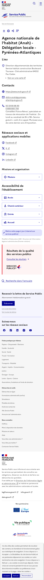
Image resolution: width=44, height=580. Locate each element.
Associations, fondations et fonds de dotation (17, 382)
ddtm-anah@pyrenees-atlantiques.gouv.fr (16, 99)
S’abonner (8, 303)
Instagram (11, 154)
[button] (17, 31)
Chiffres (4, 424)
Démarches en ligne (8, 392)
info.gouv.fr (27, 492)
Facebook (11, 142)
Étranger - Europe (8, 375)
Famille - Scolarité (8, 348)
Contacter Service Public (10, 447)
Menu (41, 5)
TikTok (10, 330)
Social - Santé (6, 352)
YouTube (30, 330)
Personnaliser (26, 576)
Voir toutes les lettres (9, 312)
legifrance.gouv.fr (10, 492)
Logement (5, 360)
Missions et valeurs (8, 431)
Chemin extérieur (13, 205)
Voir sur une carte (17, 77)
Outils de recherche (8, 407)
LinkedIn (11, 159)
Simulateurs (6, 399)
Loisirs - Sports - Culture (10, 378)
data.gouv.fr (8, 497)
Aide (3, 435)
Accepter (6, 576)
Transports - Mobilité (9, 363)
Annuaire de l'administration (11, 414)
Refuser (16, 576)
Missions (9, 177)
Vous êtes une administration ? (12, 439)
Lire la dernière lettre (9, 309)
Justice (4, 371)
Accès (8, 197)
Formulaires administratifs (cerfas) (13, 395)
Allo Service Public (8, 411)
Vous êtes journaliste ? (9, 443)
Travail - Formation (8, 356)
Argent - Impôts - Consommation (13, 367)
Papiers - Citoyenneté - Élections (13, 344)
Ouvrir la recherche (34, 3)
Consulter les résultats (16, 259)
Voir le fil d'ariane (8, 24)
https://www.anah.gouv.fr (18, 91)
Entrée (9, 214)
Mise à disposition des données (12, 428)
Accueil (9, 222)
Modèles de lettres (8, 403)
